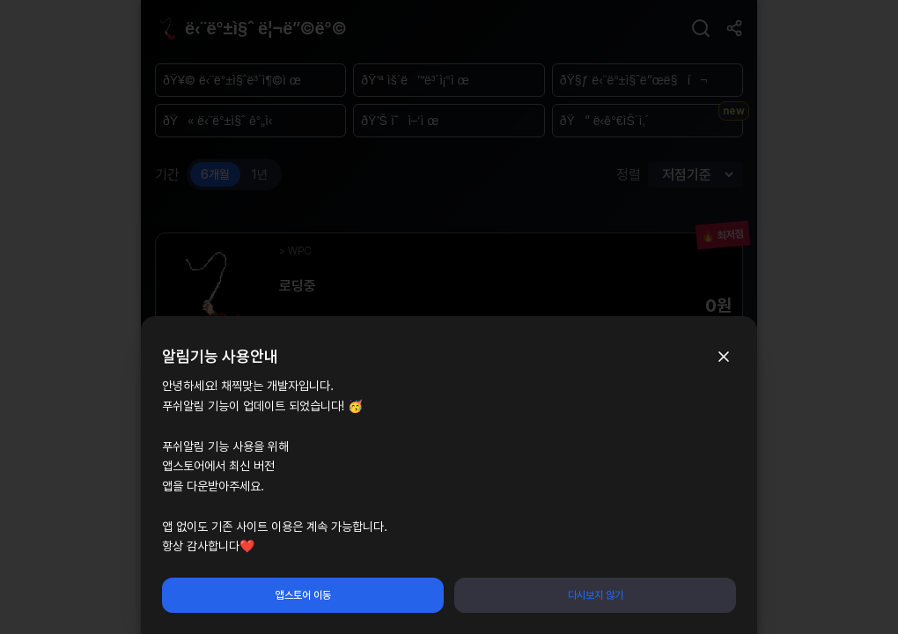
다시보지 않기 (595, 595)
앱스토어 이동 (303, 595)
